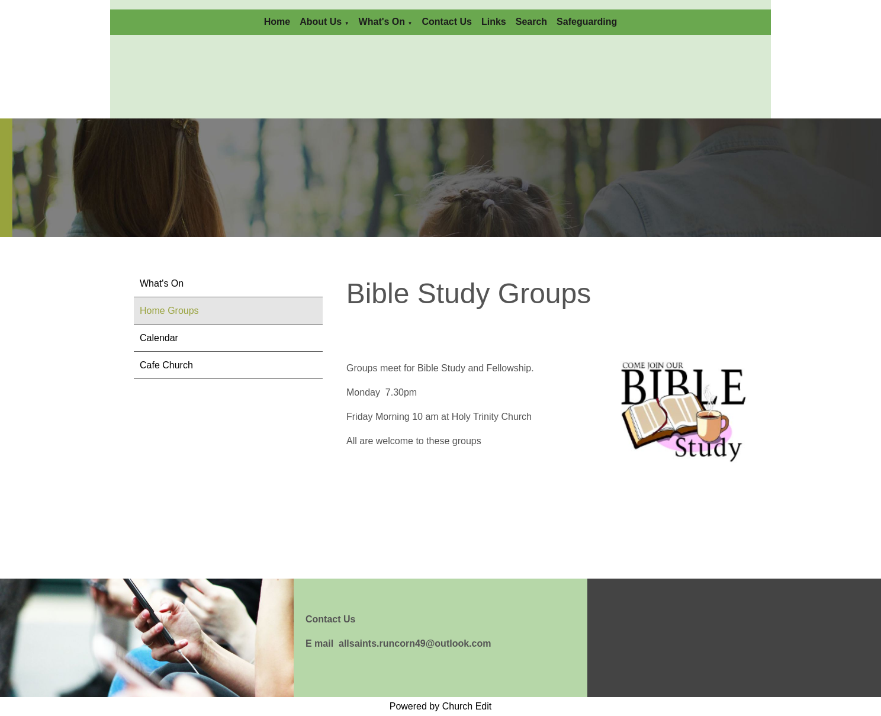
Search (531, 22)
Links (493, 22)
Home (277, 22)
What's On (382, 22)
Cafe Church (166, 365)
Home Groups (169, 311)
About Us (321, 22)
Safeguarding (587, 22)
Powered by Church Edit (441, 706)
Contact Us (446, 22)
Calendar (159, 338)
